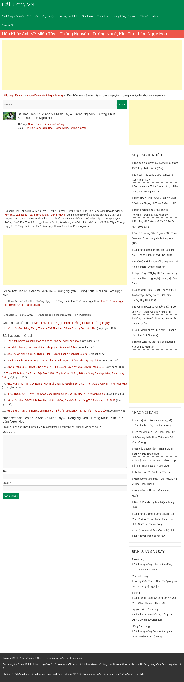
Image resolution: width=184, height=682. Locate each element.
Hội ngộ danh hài (67, 16)
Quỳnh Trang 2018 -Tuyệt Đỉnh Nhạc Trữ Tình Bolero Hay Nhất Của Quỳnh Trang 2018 (55, 366)
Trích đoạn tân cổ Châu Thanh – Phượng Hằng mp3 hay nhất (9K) (151, 212)
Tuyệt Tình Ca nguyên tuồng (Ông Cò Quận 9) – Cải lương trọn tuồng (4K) (154, 309)
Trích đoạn (103, 16)
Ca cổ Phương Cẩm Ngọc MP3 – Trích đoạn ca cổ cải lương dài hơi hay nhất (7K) (154, 238)
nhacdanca (11, 314)
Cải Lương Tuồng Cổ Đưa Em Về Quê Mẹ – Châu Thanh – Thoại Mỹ (154, 600)
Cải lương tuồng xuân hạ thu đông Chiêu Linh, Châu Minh (152, 567)
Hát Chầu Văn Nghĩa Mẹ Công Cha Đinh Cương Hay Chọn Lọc (152, 617)
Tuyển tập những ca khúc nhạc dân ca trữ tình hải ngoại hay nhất (43, 341)
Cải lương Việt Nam (13, 95)
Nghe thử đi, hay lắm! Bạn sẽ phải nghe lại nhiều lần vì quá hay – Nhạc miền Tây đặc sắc (56, 410)
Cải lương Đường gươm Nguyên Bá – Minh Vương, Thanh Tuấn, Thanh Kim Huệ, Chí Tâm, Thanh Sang (154, 519)
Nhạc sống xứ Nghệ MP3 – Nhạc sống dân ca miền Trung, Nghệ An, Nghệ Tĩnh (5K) (154, 278)
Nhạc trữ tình (9, 25)
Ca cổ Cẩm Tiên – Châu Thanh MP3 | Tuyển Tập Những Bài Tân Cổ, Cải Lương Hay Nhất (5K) (154, 295)
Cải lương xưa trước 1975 (16, 16)
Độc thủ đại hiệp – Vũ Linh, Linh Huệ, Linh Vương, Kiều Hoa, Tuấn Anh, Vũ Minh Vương (154, 437)
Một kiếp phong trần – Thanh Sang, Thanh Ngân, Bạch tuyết (152, 451)
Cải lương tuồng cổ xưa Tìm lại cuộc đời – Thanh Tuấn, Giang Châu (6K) (153, 252)
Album (156, 16)
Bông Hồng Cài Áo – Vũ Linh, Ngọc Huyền (152, 493)
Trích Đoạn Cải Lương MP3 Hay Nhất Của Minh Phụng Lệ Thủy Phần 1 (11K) (154, 201)
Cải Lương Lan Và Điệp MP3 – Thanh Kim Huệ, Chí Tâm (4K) (154, 333)
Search (122, 104)
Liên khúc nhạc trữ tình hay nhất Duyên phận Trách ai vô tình (40, 347)
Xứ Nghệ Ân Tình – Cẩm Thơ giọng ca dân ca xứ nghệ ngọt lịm (154, 584)
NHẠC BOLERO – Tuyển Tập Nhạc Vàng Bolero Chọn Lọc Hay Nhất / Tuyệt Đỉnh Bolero (56, 393)
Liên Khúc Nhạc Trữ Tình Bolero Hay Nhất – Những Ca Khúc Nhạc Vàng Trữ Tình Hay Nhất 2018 (61, 400)
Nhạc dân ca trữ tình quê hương (45, 95)
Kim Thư (29, 127)
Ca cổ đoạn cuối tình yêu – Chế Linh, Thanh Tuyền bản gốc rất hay (153, 533)
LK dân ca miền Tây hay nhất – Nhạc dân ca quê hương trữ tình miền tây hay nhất (52, 360)
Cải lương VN (18, 4)
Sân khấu (87, 16)
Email (7, 482)
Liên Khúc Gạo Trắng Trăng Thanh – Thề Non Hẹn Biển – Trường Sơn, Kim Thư (51, 328)
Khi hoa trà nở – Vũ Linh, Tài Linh (152, 472)
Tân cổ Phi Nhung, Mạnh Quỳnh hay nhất (153, 505)
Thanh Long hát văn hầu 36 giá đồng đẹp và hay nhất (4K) (153, 344)
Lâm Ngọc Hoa (44, 127)
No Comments (84, 314)
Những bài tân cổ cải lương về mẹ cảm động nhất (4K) (154, 321)
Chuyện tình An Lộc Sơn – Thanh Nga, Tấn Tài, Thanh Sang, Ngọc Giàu (154, 463)
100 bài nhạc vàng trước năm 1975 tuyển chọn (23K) (152, 177)
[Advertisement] (92, 65)
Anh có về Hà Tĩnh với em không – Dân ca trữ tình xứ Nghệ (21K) (155, 189)
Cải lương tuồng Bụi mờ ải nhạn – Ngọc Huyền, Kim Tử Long (152, 634)
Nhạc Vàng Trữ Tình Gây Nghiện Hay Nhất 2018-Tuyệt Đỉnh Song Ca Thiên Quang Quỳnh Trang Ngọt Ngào (67, 383)
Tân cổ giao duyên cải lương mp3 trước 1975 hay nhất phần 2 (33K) (155, 166)
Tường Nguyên (78, 127)
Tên (6, 471)
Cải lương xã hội (44, 16)
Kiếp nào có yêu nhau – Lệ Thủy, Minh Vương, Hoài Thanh (154, 481)
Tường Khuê (61, 127)
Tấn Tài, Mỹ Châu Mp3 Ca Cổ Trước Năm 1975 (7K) (153, 224)
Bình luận (9, 432)
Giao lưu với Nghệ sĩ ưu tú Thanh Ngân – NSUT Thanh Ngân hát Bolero (47, 354)
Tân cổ (144, 16)
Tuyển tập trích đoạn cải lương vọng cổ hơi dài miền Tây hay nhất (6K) (155, 264)
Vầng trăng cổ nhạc (125, 16)
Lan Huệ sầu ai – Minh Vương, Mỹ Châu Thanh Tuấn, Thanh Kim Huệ (152, 423)
